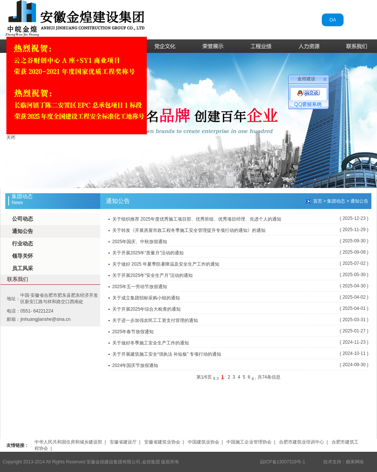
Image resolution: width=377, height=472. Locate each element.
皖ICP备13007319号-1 (282, 461)
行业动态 (22, 244)
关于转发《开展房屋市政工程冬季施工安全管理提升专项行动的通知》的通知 (188, 230)
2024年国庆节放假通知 (135, 365)
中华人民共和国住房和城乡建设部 (68, 442)
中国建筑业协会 (203, 442)
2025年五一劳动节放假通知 (139, 286)
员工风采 (22, 268)
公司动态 (22, 219)
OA (332, 20)
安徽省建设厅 (123, 442)
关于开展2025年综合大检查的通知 (146, 309)
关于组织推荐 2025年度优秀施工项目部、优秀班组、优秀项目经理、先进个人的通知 (196, 219)
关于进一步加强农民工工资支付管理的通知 (155, 320)
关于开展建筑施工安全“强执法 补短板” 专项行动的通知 (167, 354)
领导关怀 (22, 256)
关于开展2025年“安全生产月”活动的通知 (152, 275)
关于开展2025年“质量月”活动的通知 (148, 253)
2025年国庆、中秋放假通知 (139, 241)
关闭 (9, 136)
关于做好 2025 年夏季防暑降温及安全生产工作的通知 (165, 264)
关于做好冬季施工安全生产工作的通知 (150, 343)
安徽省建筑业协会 (162, 442)
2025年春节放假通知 (133, 331)
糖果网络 (355, 461)
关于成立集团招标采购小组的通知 (146, 298)
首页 (317, 201)
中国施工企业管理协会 (248, 442)
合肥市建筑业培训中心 (301, 442)
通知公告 (22, 231)
